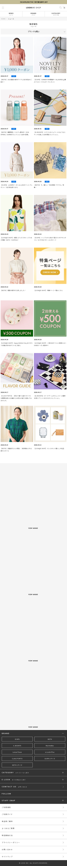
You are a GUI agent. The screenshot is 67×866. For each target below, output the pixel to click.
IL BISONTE (17, 746)
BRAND (33, 14)
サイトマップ (7, 856)
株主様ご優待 (7, 821)
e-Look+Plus (49, 752)
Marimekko (50, 746)
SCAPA (17, 739)
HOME (3, 19)
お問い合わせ (7, 849)
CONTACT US (14, 787)
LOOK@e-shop (33, 7)
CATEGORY (56, 14)
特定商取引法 (7, 835)
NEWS (11, 14)
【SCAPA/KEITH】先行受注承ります (33, 2)
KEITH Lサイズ (17, 765)
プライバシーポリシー (11, 842)
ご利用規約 (6, 807)
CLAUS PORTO (17, 759)
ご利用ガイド (7, 814)
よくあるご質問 (8, 828)
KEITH (50, 739)
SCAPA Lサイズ (50, 759)
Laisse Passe (17, 752)
